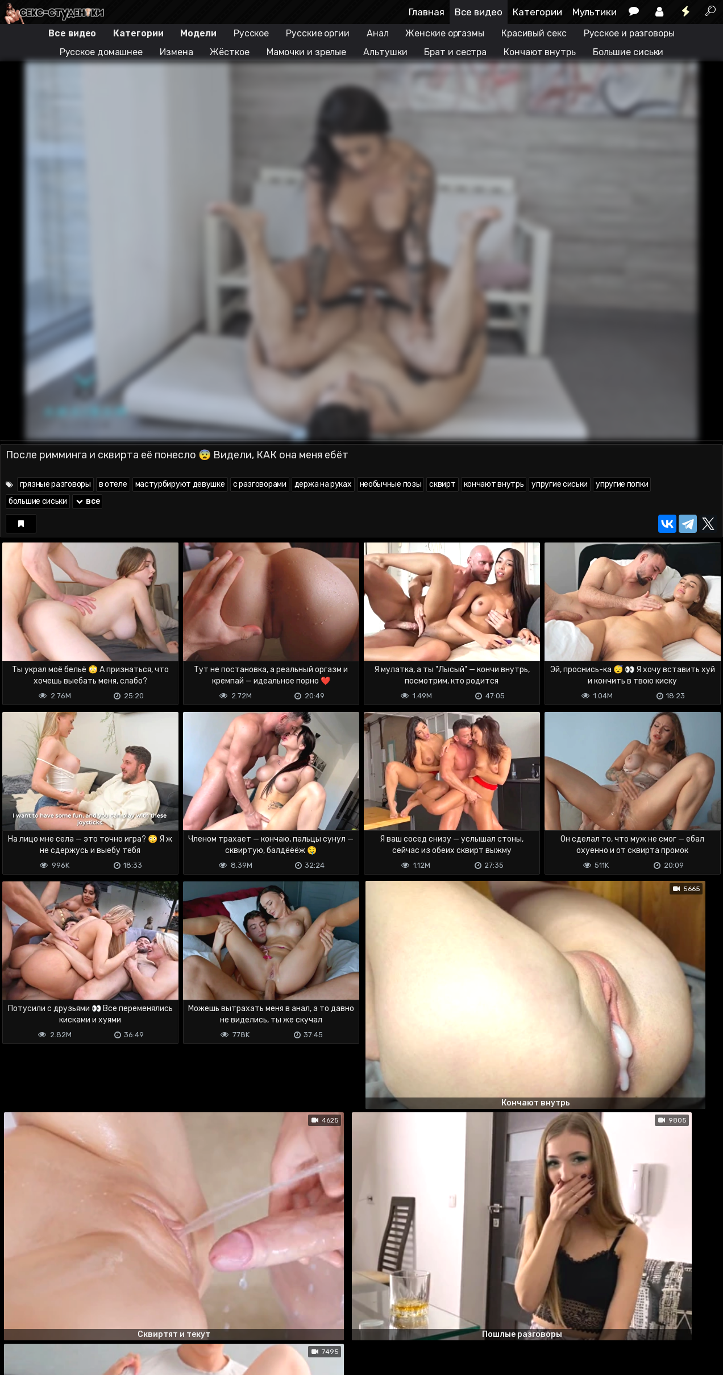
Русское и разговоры (629, 33)
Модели (198, 33)
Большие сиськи (628, 52)
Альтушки (385, 52)
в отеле (113, 484)
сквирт (442, 484)
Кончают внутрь (540, 52)
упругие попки (622, 484)
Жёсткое (229, 52)
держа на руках (323, 484)
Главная (426, 12)
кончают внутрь (494, 484)
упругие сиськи (559, 484)
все (87, 501)
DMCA (18, 1359)
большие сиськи (38, 501)
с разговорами (259, 484)
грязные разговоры (55, 484)
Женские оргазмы (444, 33)
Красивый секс (534, 33)
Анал (378, 33)
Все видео (478, 12)
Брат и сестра (455, 52)
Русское (251, 33)
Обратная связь (118, 1359)
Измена (176, 52)
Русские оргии (318, 33)
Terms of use (58, 1359)
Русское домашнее (101, 52)
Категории (537, 12)
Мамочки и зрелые (306, 52)
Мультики (594, 12)
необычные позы (391, 484)
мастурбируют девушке (180, 484)
